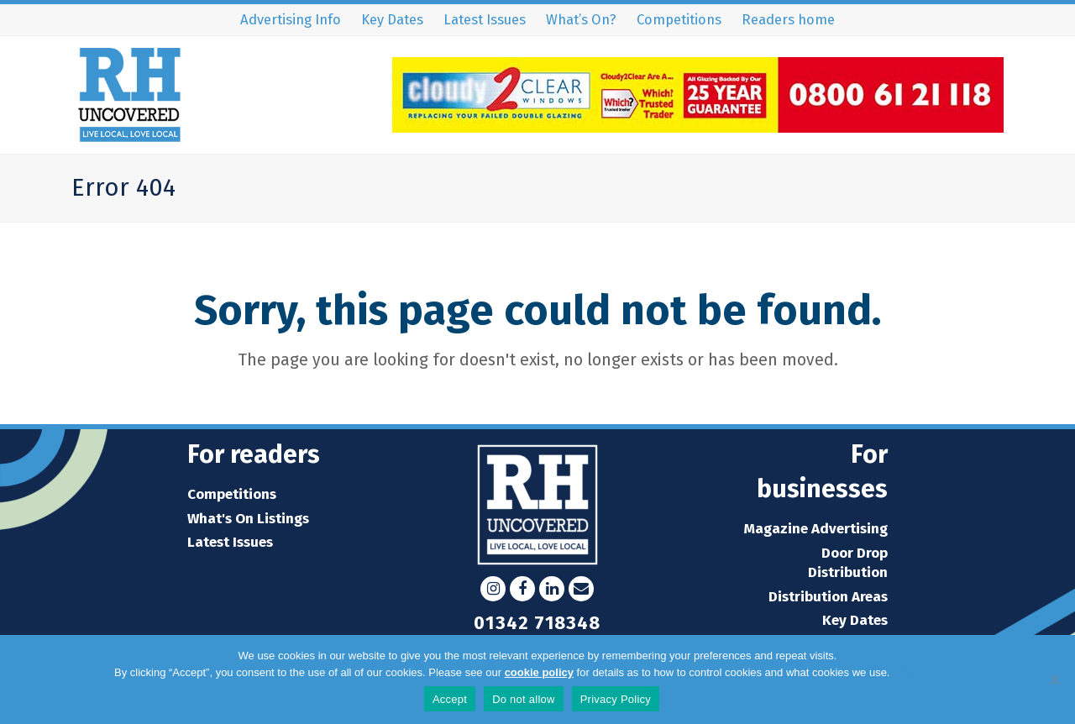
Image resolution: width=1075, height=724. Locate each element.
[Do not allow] (1054, 679)
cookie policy (539, 672)
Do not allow (523, 699)
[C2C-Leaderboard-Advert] (698, 127)
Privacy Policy (927, 672)
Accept (450, 699)
